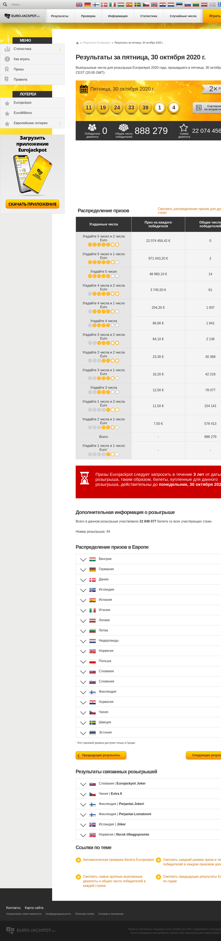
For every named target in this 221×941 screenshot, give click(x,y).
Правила (20, 79)
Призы (19, 69)
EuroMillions (23, 113)
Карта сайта (34, 908)
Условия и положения (111, 913)
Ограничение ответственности (23, 913)
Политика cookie (84, 913)
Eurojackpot (22, 102)
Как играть (22, 59)
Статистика (22, 49)
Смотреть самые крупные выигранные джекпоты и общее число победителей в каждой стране (114, 881)
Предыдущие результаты (101, 755)
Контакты (13, 908)
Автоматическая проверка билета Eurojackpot (118, 859)
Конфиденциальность (58, 913)
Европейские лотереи (31, 123)
